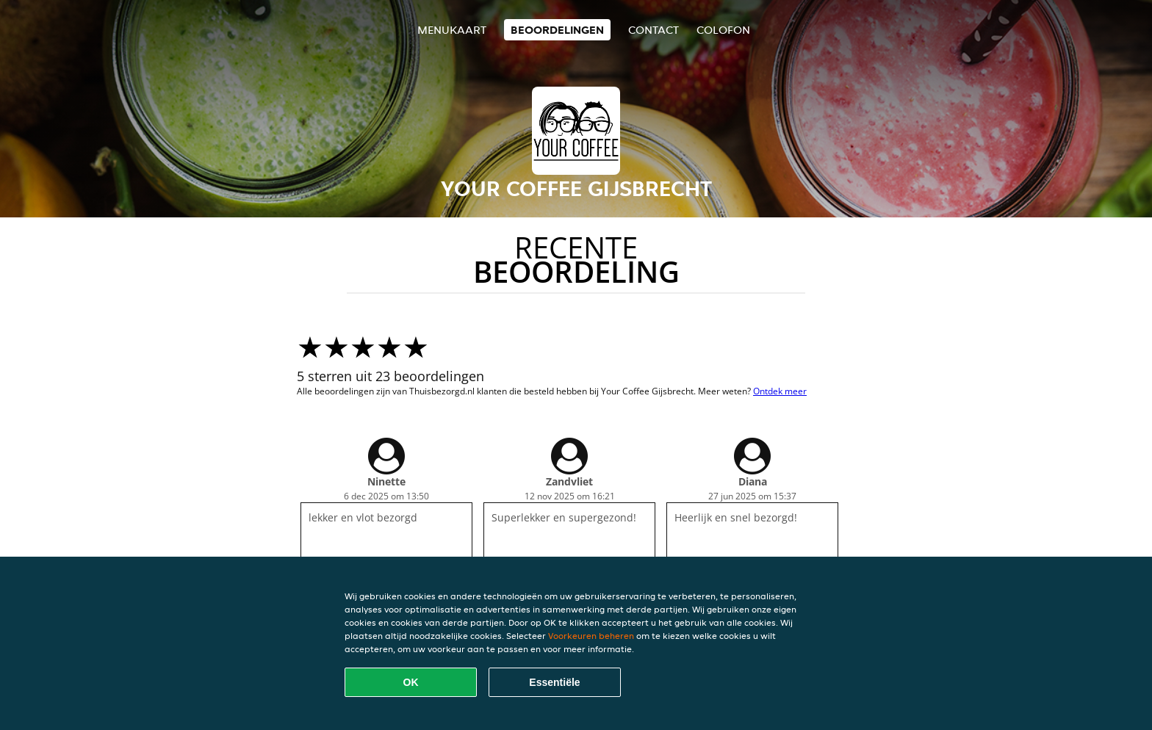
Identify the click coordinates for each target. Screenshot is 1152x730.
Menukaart (451, 29)
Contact (653, 29)
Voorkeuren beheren (591, 635)
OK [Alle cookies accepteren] (411, 682)
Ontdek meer (780, 391)
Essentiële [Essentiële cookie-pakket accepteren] (554, 682)
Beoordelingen (557, 29)
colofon (723, 29)
